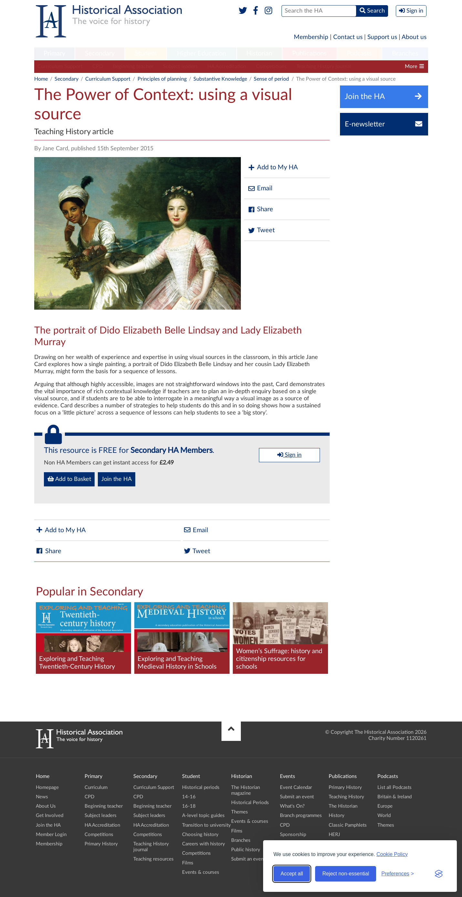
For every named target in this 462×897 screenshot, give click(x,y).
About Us (46, 806)
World (384, 815)
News (42, 796)
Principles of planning (162, 79)
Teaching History (346, 796)
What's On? (292, 806)
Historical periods (201, 787)
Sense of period (271, 79)
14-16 (189, 796)
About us (414, 37)
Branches (405, 53)
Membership (311, 37)
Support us (382, 37)
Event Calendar (296, 787)
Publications (309, 53)
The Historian (343, 806)
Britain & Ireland (394, 796)
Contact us (348, 37)
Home (41, 79)
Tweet (261, 230)
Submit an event (248, 859)
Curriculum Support (60, 66)
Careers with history (203, 844)
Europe (385, 806)
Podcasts (359, 53)
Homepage (47, 787)
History (336, 815)
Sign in (289, 455)
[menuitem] (54, 53)
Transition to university (206, 825)
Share (260, 209)
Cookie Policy (392, 854)
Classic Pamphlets (348, 825)
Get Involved (49, 815)
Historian (259, 53)
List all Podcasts (394, 787)
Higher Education (201, 53)
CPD (97, 66)
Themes (239, 812)
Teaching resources (153, 859)
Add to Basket (69, 479)
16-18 (189, 806)
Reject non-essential (345, 873)
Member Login (51, 834)
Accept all (292, 873)
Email (259, 188)
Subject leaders (180, 66)
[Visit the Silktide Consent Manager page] (439, 874)
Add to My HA (272, 167)
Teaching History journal (323, 66)
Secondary (100, 53)
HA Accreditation (226, 66)
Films (187, 863)
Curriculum (96, 787)
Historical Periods (250, 802)
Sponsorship (293, 834)
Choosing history (200, 834)
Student (146, 53)
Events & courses (200, 872)
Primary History (101, 844)
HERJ (334, 834)
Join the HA (116, 479)
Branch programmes (301, 815)
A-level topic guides (203, 815)
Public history (245, 849)
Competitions (271, 66)
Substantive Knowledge (220, 79)
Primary (54, 53)
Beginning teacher (133, 66)
